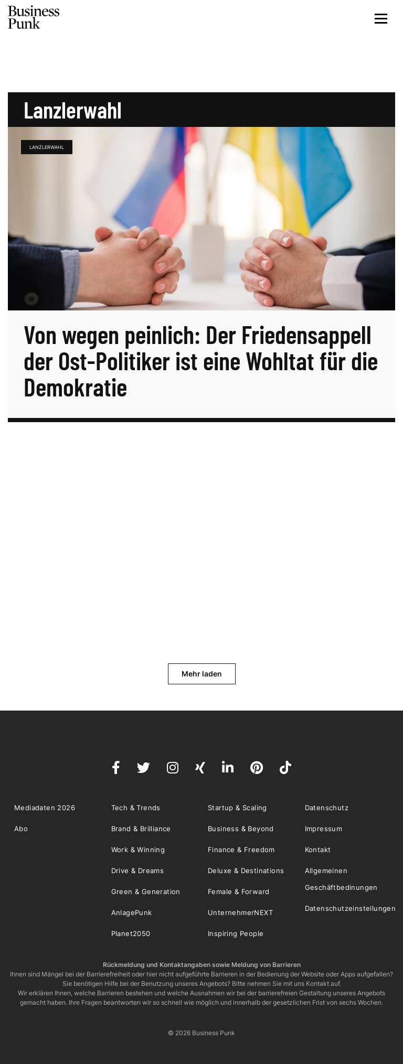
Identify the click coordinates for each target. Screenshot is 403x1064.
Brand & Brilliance (141, 828)
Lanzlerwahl (46, 147)
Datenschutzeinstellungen (350, 908)
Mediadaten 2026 (44, 807)
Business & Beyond (241, 828)
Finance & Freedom (241, 849)
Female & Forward (238, 891)
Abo (21, 828)
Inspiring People (235, 933)
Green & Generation (146, 891)
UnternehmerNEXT (240, 912)
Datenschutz (326, 807)
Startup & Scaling (237, 807)
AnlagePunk (131, 912)
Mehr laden (202, 673)
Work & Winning (138, 849)
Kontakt (318, 849)
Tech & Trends (136, 807)
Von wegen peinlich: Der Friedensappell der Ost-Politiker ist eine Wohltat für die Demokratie (201, 360)
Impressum (324, 828)
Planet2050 (131, 933)
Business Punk (34, 17)
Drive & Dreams (137, 870)
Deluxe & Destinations (246, 870)
